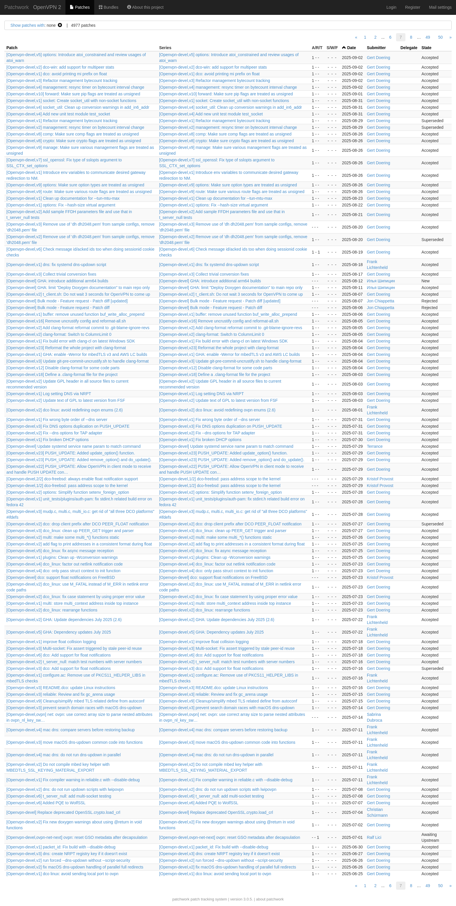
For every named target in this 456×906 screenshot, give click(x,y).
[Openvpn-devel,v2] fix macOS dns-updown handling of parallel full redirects (74, 867)
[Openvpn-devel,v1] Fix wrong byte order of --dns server (56, 419)
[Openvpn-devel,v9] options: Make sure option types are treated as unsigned (75, 185)
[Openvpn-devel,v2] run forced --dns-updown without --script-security (68, 860)
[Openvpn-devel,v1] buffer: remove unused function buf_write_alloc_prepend (75, 314)
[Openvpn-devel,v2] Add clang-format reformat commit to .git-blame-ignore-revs (77, 327)
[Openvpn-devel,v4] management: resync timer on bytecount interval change (75, 87)
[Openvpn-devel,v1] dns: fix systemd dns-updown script (56, 264)
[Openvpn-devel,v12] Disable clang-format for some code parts (63, 367)
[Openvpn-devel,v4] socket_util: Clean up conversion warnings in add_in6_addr (77, 107)
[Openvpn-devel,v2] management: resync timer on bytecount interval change (75, 127)
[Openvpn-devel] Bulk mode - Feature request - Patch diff (58, 307)
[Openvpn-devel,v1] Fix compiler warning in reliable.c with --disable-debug (73, 779)
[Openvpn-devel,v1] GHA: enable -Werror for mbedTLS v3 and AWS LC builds (76, 354)
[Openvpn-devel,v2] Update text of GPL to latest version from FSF (65, 400)
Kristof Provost (380, 479)
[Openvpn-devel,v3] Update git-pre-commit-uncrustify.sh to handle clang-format (77, 361)
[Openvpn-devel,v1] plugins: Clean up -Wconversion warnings (62, 557)
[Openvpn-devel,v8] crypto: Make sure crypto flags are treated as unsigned (73, 140)
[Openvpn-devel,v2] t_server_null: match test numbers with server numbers (74, 661)
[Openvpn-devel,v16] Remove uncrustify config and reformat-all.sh (66, 321)
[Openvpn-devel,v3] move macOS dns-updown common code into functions (74, 742)
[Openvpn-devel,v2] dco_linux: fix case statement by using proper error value (75, 596)
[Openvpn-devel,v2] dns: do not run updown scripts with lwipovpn (65, 789)
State (426, 47)
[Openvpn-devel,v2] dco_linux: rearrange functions (51, 610)
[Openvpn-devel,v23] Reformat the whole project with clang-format (66, 347)
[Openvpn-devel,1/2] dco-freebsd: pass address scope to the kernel (219, 479)
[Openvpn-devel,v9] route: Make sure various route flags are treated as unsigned (79, 191)
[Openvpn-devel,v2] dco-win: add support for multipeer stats (60, 67)
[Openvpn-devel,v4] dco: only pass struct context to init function (63, 570)
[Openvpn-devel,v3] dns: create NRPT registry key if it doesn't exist (66, 853)
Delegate (408, 47)
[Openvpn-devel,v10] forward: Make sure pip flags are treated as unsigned (73, 94)
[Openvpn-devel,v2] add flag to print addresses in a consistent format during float (79, 544)
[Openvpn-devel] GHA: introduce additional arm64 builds (57, 281)
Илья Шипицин (381, 281)
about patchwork (270, 899)
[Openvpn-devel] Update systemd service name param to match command (73, 446)
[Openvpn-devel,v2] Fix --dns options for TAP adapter (54, 433)
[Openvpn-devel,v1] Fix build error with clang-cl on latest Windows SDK (70, 341)
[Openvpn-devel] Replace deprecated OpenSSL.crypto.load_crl (63, 812)
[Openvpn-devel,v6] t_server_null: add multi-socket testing (58, 796)
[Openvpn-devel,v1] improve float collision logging (51, 641)
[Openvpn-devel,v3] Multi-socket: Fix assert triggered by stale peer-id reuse (74, 648)
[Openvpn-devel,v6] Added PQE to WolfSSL (46, 802)
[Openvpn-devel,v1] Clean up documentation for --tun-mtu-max (63, 198)
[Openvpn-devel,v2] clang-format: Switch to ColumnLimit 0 (58, 334)
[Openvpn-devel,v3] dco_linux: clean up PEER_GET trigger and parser (70, 530)
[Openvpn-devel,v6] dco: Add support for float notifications (58, 655)
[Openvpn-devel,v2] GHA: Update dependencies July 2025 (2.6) (64, 619)
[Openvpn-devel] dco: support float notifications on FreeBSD (60, 577)
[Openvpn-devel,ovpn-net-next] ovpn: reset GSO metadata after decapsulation (76, 837)
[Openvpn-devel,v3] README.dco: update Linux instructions (60, 687)
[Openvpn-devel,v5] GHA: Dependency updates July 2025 (58, 632)
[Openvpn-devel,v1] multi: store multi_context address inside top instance (72, 603)
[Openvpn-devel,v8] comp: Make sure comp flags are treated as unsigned (72, 134)
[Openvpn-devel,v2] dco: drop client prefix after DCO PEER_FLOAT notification (77, 524)
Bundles (108, 7)
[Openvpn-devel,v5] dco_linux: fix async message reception (60, 550)
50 (440, 37)
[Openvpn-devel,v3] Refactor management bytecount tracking (61, 80)
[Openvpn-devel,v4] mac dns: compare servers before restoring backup (70, 729)
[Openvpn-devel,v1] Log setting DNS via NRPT (48, 393)
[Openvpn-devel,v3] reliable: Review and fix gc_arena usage (60, 694)
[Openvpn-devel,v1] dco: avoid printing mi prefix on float (56, 74)
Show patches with (27, 25)
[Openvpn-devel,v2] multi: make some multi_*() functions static (62, 537)
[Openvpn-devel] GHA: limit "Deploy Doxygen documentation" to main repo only (78, 287)
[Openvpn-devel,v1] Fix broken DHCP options (47, 439)
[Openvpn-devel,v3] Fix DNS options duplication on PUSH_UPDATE (67, 426)
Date (351, 47)
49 (427, 37)
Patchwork (16, 7)
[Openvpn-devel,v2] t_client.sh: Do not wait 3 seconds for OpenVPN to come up (78, 294)
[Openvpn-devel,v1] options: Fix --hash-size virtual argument (60, 205)
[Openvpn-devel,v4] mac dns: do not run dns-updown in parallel (63, 754)
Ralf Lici (374, 837)
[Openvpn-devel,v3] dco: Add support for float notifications (58, 668)
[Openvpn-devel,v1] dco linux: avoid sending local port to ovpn (62, 873)
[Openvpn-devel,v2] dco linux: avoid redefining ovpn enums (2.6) (64, 410)
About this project (145, 7)
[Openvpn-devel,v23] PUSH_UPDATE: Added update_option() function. (70, 453)
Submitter (376, 47)
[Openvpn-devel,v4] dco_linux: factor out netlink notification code (64, 564)
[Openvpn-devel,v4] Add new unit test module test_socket (58, 114)
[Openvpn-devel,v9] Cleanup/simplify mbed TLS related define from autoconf (75, 701)
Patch (11, 47)
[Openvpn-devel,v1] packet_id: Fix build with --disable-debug (60, 847)
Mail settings (440, 7)
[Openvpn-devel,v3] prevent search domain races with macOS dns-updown (74, 707)
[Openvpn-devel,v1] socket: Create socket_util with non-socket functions (71, 100)
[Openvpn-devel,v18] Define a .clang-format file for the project (61, 374)
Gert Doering (378, 57)
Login (391, 7)
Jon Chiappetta (380, 301)
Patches (80, 7)
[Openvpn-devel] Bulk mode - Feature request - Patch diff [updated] (67, 301)
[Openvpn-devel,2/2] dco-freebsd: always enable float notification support (72, 479)
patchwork (180, 899)
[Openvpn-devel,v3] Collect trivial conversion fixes (51, 274)
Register (412, 7)
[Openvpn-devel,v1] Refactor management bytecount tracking (61, 120)
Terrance (374, 446)
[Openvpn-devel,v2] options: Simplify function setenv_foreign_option (67, 492)
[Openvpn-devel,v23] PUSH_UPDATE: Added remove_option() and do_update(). (79, 459)
